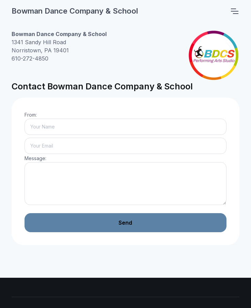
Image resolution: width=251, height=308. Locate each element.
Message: (35, 158)
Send (125, 222)
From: (31, 115)
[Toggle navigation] (234, 11)
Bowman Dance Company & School (75, 10)
